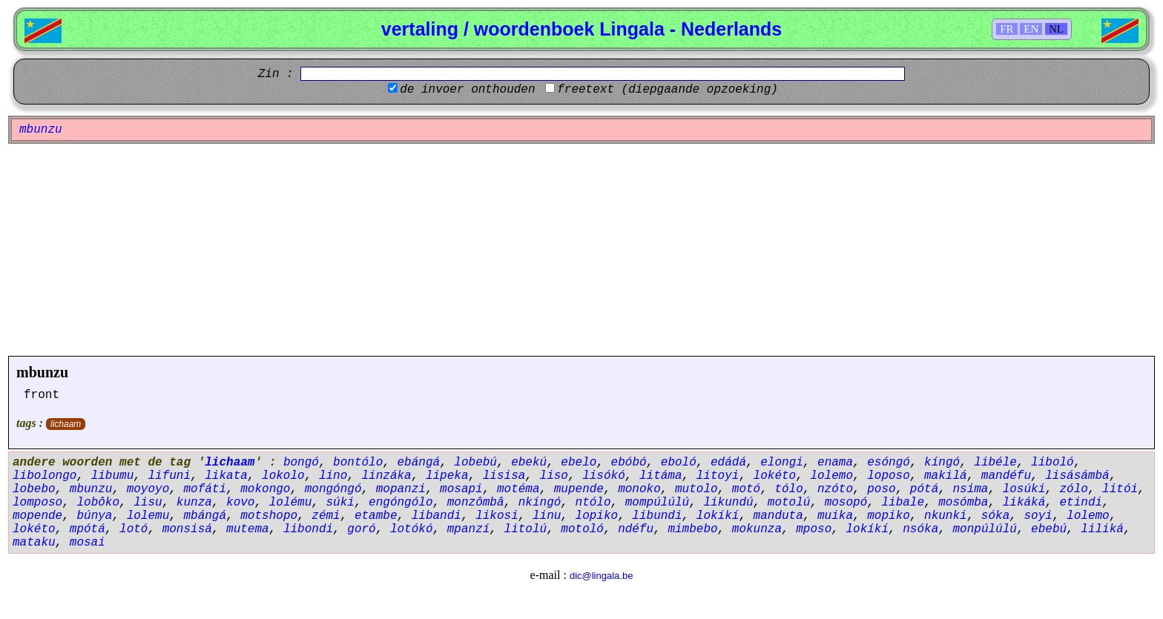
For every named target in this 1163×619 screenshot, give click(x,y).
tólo (788, 489)
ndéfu (635, 529)
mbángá (204, 516)
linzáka (386, 476)
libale (902, 502)
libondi (308, 529)
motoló (582, 529)
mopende (37, 516)
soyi (1038, 516)
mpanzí (468, 529)
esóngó (888, 462)
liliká (1102, 529)
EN (1031, 29)
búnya (94, 516)
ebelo (578, 462)
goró (361, 529)
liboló (1052, 462)
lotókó (411, 529)
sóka (995, 516)
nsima (970, 489)
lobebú (475, 462)
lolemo (831, 476)
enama (835, 462)
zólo (1073, 489)
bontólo (358, 462)
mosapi (461, 489)
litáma (660, 476)
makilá (945, 476)
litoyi (717, 476)
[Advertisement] (581, 250)
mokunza (757, 529)
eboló (678, 462)
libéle (995, 462)
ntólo (593, 502)
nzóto (835, 489)
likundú (728, 502)
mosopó (846, 502)
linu (547, 516)
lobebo (34, 489)
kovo (240, 502)
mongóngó (333, 489)
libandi (436, 516)
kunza (194, 502)
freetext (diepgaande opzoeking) (667, 89)
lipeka (447, 476)
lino (333, 476)
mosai (87, 542)
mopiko (888, 516)
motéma (518, 489)
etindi (1080, 502)
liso (554, 476)
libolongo (44, 476)
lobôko (97, 502)
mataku (34, 542)
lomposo (37, 502)
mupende (579, 489)
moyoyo (148, 489)
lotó (133, 529)
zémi (326, 516)
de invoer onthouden (467, 89)
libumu (112, 476)
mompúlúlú (657, 502)
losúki (1024, 489)
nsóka (920, 529)
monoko (639, 489)
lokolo (283, 476)
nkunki (945, 516)
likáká (1024, 502)
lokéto (775, 476)
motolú (789, 502)
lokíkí (717, 516)
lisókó (603, 476)
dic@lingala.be (601, 575)
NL (1056, 29)
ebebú (1049, 529)
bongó (301, 462)
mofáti (204, 489)
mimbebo (692, 529)
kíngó (942, 462)
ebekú (529, 462)
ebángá (419, 462)
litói (1120, 489)
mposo (813, 529)
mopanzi (401, 489)
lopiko (597, 516)
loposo (888, 476)
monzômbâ (475, 502)
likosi (496, 516)
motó (746, 489)
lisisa (504, 476)
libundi (657, 516)
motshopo (268, 516)
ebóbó (629, 462)
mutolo (696, 489)
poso (881, 489)
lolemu (148, 516)
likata (226, 476)
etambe (376, 516)
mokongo (265, 489)
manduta (778, 516)
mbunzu (42, 372)
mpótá (87, 529)
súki (340, 502)
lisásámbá (1077, 476)
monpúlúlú (984, 529)
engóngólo (400, 502)
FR (1006, 29)
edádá (728, 462)
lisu (148, 502)
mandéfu (1006, 476)
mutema (247, 529)
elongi (781, 462)
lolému (290, 502)
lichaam (65, 424)
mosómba (963, 502)
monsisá (187, 529)
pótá (924, 489)
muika (835, 516)
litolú (525, 529)
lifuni (169, 476)
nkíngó (539, 502)
